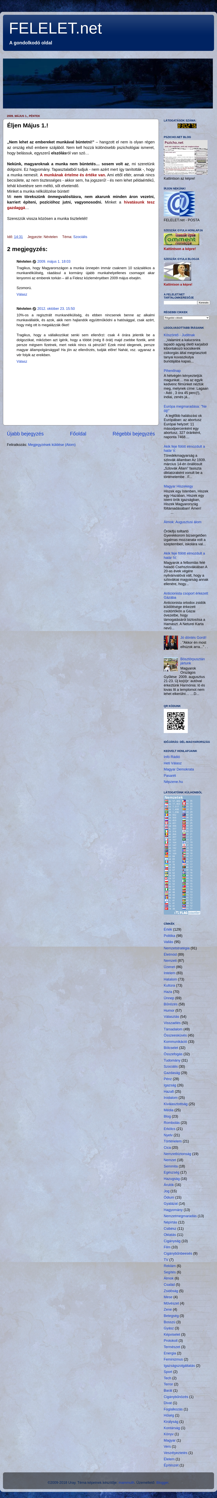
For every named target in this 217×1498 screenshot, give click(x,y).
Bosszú (169, 1322)
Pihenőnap (172, 371)
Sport (168, 1372)
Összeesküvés (175, 1035)
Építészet (171, 1465)
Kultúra (169, 985)
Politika (169, 936)
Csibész (170, 1229)
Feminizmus (173, 1359)
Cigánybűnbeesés (178, 1253)
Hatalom (170, 979)
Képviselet (172, 1334)
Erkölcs (169, 1129)
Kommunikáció (175, 1042)
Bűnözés (171, 1004)
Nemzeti (170, 961)
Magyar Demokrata (179, 769)
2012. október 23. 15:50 (56, 309)
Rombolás (172, 1123)
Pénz (168, 1079)
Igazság (170, 1085)
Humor (169, 1010)
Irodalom (171, 1098)
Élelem (169, 1459)
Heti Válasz (173, 763)
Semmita (171, 1166)
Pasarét (170, 776)
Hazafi (169, 1092)
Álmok (169, 1278)
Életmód (170, 954)
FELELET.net (55, 28)
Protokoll (171, 1341)
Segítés (170, 1272)
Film (167, 1247)
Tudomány (172, 1060)
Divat (168, 1403)
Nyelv (168, 1135)
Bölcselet (171, 1048)
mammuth (126, 1483)
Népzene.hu (173, 782)
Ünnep (169, 998)
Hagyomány (173, 1210)
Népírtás (170, 1222)
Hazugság (172, 1179)
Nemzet (170, 1160)
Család (169, 1285)
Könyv (169, 1434)
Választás (171, 1017)
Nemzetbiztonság (177, 1154)
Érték (168, 929)
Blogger (162, 1483)
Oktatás (170, 1235)
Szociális (80, 237)
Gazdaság (172, 1073)
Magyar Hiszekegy (178, 486)
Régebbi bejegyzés (134, 433)
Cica (167, 1148)
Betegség (171, 1316)
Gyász (169, 1328)
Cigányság (172, 1241)
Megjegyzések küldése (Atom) (52, 445)
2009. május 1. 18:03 (53, 261)
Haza (168, 992)
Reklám (170, 1266)
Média (168, 1110)
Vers (167, 1447)
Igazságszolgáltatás (179, 1366)
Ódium (169, 1197)
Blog (167, 1116)
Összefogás (173, 1054)
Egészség (171, 1172)
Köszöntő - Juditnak (179, 335)
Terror (168, 1384)
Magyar (170, 1440)
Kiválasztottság (176, 1104)
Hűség (169, 1415)
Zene (168, 1309)
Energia (170, 1353)
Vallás (168, 942)
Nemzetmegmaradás (180, 1216)
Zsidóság (171, 1291)
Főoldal (78, 433)
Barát (168, 1390)
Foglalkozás (173, 1409)
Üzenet (169, 967)
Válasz (22, 294)
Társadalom (173, 1029)
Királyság (171, 1422)
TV (166, 1260)
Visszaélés (172, 1023)
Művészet (171, 1303)
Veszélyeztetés (175, 1453)
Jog (166, 1191)
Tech (167, 1378)
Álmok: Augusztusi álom (182, 522)
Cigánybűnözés (176, 1397)
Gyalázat (171, 1204)
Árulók (169, 1185)
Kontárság (172, 1428)
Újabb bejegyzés (25, 433)
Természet (172, 1347)
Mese (168, 1297)
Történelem (173, 1141)
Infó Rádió (172, 757)
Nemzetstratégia (177, 948)
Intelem (169, 973)
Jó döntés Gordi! (193, 638)
